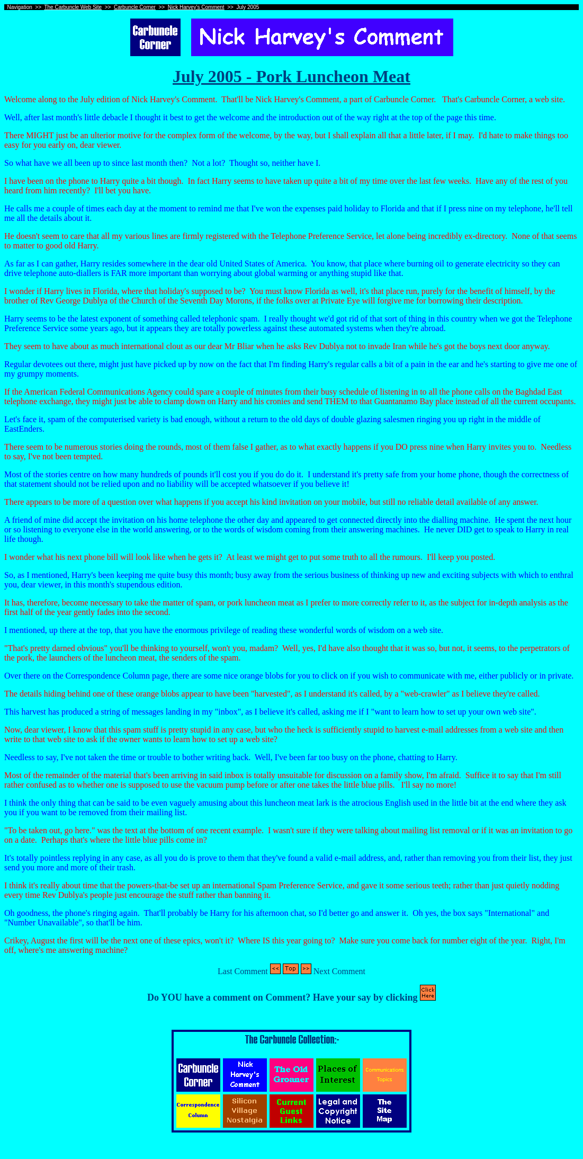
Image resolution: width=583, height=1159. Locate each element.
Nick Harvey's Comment (196, 7)
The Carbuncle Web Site (73, 7)
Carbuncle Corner (135, 7)
